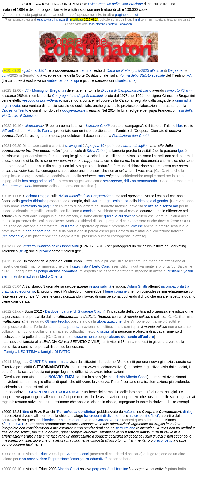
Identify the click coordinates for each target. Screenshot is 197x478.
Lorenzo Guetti (98, 126)
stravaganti (73, 146)
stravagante (112, 181)
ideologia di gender (153, 201)
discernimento (85, 336)
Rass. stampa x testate (102, 23)
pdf (109, 146)
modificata (76, 19)
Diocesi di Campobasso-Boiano (126, 90)
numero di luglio (134, 146)
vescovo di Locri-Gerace (41, 100)
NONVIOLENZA (61, 377)
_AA (188, 75)
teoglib (63, 321)
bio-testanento (72, 420)
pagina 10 (96, 146)
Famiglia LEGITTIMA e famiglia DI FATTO (37, 352)
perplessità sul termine (110, 469)
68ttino (50, 321)
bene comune (116, 291)
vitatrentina (33, 126)
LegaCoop (125, 23)
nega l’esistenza (115, 201)
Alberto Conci (78, 454)
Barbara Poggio (36, 196)
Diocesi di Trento (15, 110)
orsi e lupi (71, 80)
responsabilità (100, 286)
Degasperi (176, 70)
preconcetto (163, 440)
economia (27, 291)
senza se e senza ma (161, 206)
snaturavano (125, 428)
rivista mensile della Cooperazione (86, 196)
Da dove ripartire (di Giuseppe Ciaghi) (75, 311)
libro (179, 126)
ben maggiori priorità (38, 181)
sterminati (9, 276)
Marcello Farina (39, 131)
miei (137, 19)
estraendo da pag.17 (37, 206)
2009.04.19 (16, 424)
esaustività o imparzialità (52, 19)
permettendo (147, 181)
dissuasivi (105, 331)
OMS (94, 201)
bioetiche (49, 420)
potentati (74, 326)
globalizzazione (109, 321)
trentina (86, 70)
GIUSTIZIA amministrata (48, 362)
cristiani (174, 271)
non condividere (63, 459)
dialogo (188, 412)
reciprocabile (13, 236)
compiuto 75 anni (178, 90)
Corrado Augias (108, 420)
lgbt (181, 151)
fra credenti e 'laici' (144, 416)
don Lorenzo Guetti (17, 186)
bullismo (67, 226)
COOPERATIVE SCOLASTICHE (55, 392)
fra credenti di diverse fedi (104, 416)
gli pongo (55, 271)
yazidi (188, 271)
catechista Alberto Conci (91, 266)
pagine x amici (126, 15)
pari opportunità (37, 231)
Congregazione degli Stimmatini (77, 96)
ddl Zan (130, 181)
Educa (43, 454)
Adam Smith (137, 286)
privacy (45, 251)
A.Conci (130, 412)
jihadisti (29, 276)
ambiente (54, 80)
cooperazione (73, 110)
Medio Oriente (51, 276)
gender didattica (34, 201)
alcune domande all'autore (131, 336)
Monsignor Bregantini (49, 90)
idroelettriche (125, 80)
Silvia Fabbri (96, 151)
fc (5, 424)
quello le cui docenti (119, 216)
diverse (137, 226)
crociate (89, 211)
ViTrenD (8, 131)
